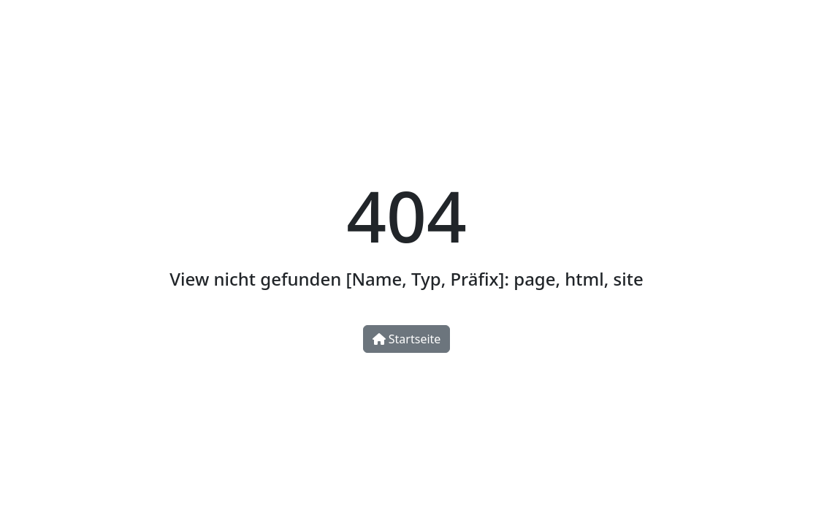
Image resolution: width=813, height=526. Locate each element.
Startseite (407, 339)
